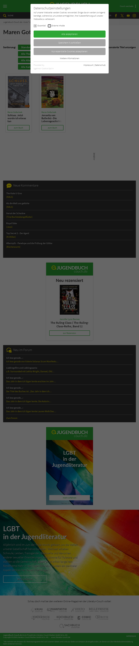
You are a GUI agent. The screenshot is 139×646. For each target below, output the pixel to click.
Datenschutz (100, 65)
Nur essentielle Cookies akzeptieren (69, 51)
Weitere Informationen (69, 58)
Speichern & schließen (69, 42)
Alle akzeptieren (69, 34)
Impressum (88, 65)
